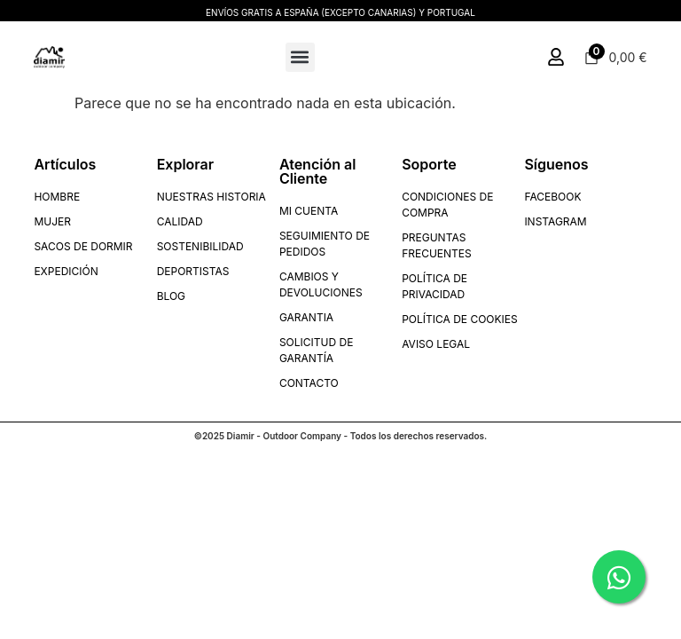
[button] (300, 57)
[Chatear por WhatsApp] (619, 577)
